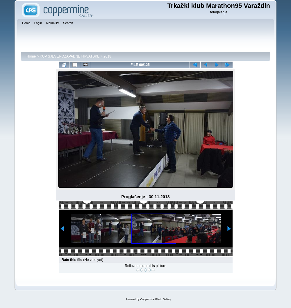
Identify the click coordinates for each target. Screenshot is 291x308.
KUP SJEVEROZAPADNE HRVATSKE (70, 56)
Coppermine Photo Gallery (155, 299)
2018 (107, 56)
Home (31, 56)
